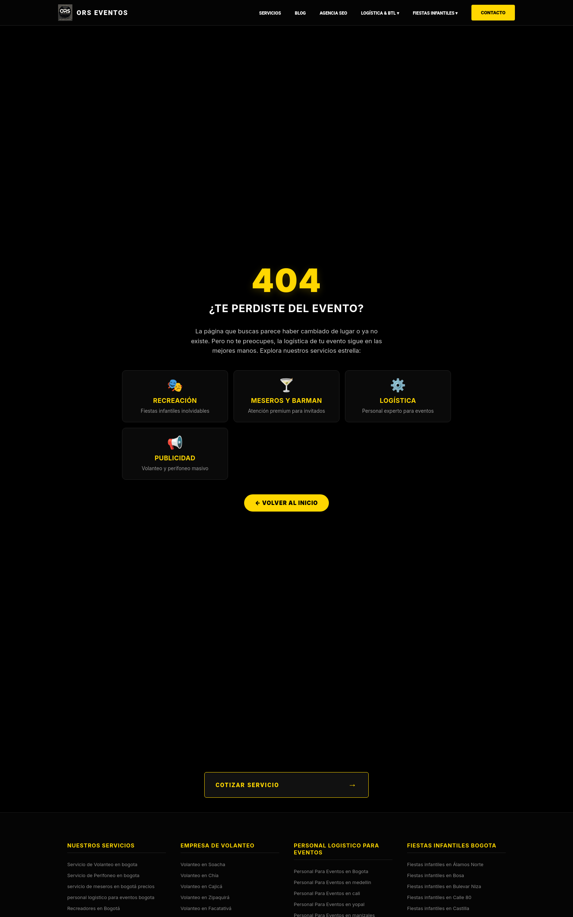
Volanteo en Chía (200, 875)
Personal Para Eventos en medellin (332, 882)
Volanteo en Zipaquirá (205, 897)
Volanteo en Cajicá (201, 886)
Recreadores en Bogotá (93, 908)
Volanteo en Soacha (203, 864)
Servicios (270, 13)
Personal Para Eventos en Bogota (331, 871)
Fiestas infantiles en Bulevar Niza (444, 886)
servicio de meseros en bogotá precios (111, 886)
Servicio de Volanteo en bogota (102, 864)
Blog (300, 13)
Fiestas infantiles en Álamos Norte (445, 864)
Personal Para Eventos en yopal (329, 904)
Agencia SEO (333, 13)
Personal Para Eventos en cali (327, 893)
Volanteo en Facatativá (206, 908)
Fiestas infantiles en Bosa (435, 875)
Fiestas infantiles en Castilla (438, 908)
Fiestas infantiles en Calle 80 (439, 897)
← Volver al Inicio (286, 504)
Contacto (493, 12)
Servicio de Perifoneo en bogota (103, 875)
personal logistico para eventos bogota (111, 897)
